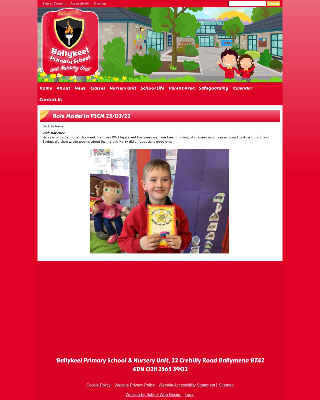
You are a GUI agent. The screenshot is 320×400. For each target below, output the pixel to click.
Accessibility (79, 3)
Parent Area (181, 88)
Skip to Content (54, 3)
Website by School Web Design (154, 394)
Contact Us (50, 99)
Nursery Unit (123, 88)
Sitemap (100, 3)
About (63, 88)
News (80, 88)
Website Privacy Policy (134, 385)
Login (189, 394)
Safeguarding (213, 88)
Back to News (53, 126)
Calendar (242, 88)
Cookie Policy (98, 385)
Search (273, 4)
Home (45, 88)
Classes (97, 88)
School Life (152, 88)
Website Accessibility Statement (187, 385)
